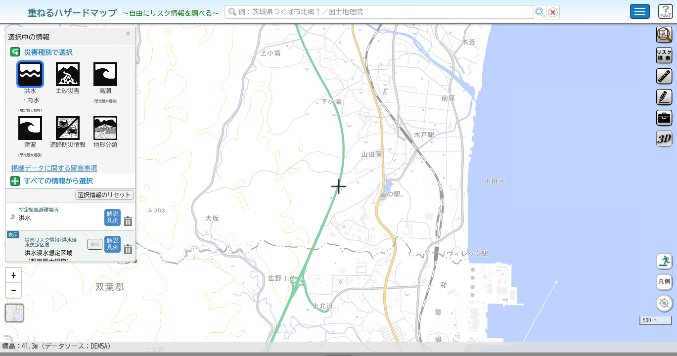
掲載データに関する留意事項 (54, 168)
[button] (13, 301)
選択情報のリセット (104, 195)
